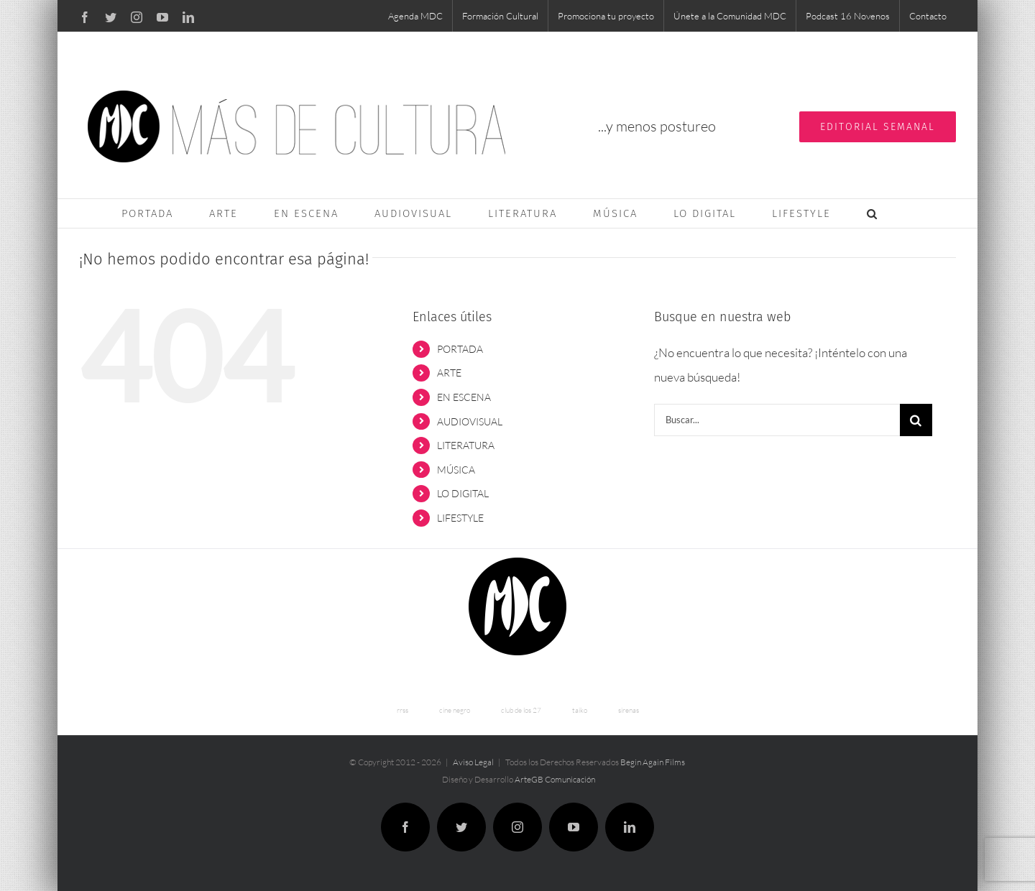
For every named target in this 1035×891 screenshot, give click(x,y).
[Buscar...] (777, 420)
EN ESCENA (464, 397)
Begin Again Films (652, 762)
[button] (872, 213)
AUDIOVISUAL (469, 421)
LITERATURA (465, 445)
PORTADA (460, 349)
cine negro (454, 710)
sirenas (628, 710)
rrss (402, 710)
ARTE (449, 372)
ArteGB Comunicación (555, 779)
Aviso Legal (473, 762)
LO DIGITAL (463, 493)
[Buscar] (916, 420)
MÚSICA (456, 469)
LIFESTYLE (460, 518)
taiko (579, 710)
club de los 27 (521, 710)
